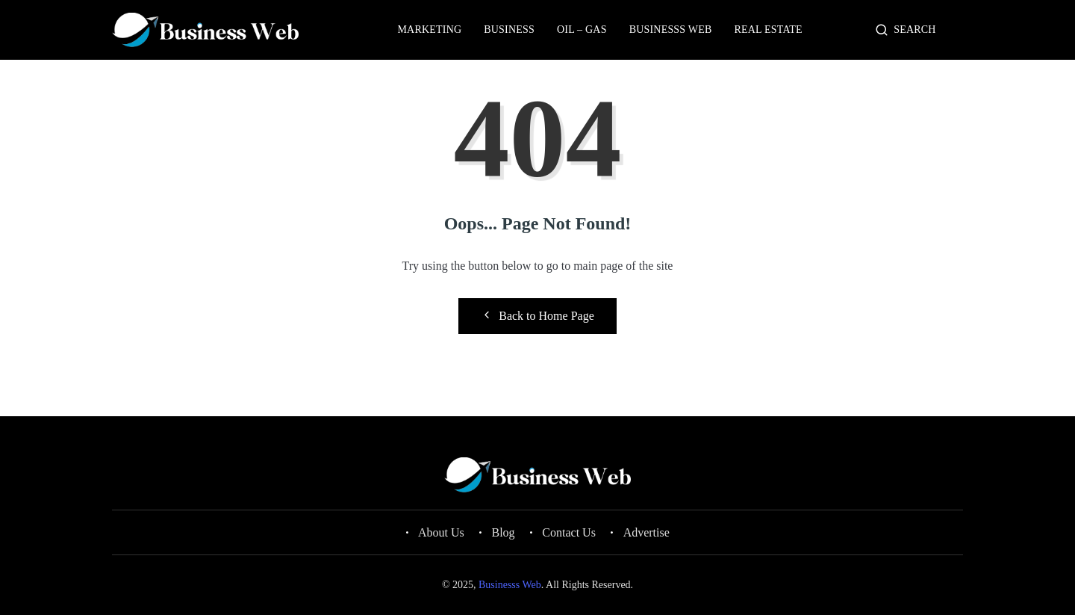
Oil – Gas (582, 29)
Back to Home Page (537, 315)
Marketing (429, 29)
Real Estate (769, 29)
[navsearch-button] (882, 30)
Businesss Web (670, 29)
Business (509, 29)
